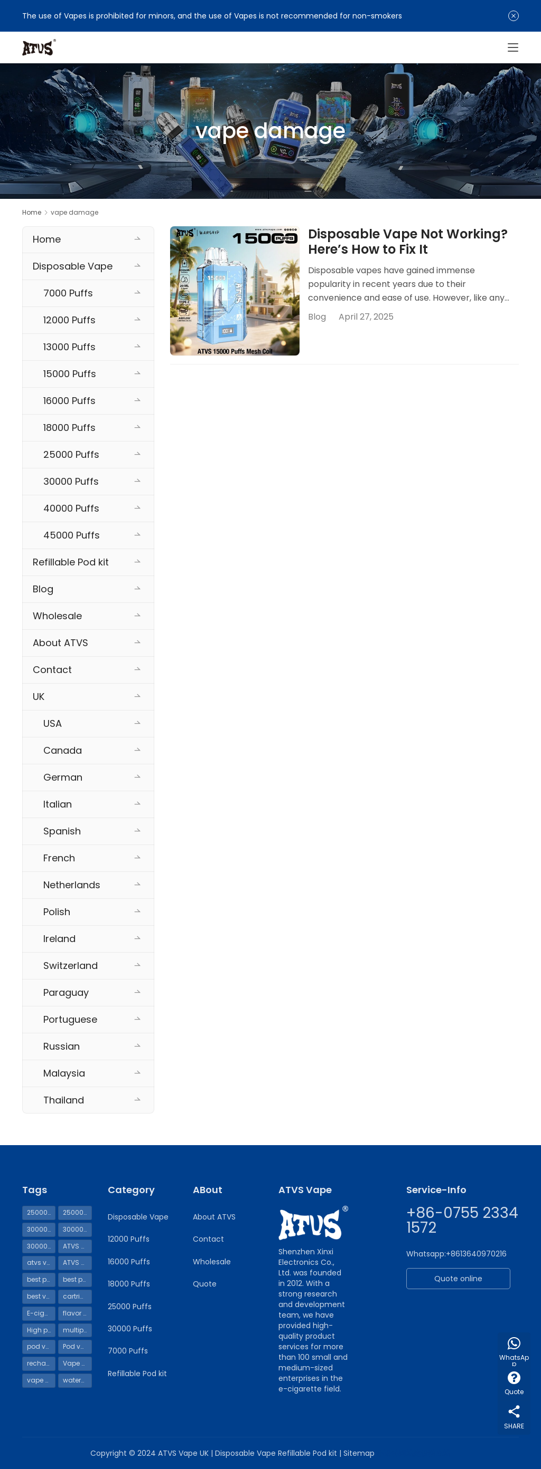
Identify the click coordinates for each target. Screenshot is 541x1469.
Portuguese (70, 1019)
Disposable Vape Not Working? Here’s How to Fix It (408, 242)
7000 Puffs (68, 293)
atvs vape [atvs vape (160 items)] (41, 1262)
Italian (57, 804)
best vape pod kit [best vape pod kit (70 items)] (41, 1296)
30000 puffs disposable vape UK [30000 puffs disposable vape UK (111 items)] (77, 1229)
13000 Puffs (69, 346)
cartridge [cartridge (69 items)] (77, 1296)
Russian (61, 1046)
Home (31, 212)
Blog (317, 317)
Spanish (62, 831)
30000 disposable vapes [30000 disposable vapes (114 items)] (41, 1229)
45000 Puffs (71, 535)
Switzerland (70, 965)
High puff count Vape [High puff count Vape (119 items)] (41, 1330)
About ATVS (60, 642)
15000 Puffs (69, 373)
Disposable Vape (73, 266)
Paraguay (66, 992)
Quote (205, 1284)
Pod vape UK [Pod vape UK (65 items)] (77, 1346)
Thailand (63, 1100)
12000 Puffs (69, 320)
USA (52, 723)
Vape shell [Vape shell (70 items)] (77, 1363)
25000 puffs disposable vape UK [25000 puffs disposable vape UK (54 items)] (41, 1212)
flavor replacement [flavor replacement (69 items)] (77, 1313)
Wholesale (57, 615)
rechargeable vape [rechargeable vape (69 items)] (41, 1363)
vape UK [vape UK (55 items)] (40, 1380)
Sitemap (359, 1453)
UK (38, 696)
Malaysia (64, 1073)
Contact (52, 669)
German (62, 777)
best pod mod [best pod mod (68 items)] (77, 1279)
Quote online (458, 1278)
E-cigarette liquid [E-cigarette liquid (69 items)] (41, 1313)
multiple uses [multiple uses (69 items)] (77, 1330)
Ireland (59, 938)
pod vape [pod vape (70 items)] (41, 1346)
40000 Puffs (71, 508)
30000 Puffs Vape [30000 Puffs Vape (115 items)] (41, 1246)
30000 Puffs (71, 481)
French (59, 858)
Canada (62, 750)
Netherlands (71, 884)
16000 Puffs (69, 400)
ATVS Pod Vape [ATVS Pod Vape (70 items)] (77, 1246)
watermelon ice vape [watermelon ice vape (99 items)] (77, 1380)
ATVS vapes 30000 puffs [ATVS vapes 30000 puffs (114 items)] (77, 1262)
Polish (56, 911)
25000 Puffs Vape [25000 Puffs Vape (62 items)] (77, 1212)
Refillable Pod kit (71, 562)
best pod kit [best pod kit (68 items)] (41, 1279)
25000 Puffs (71, 454)
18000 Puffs (69, 427)
